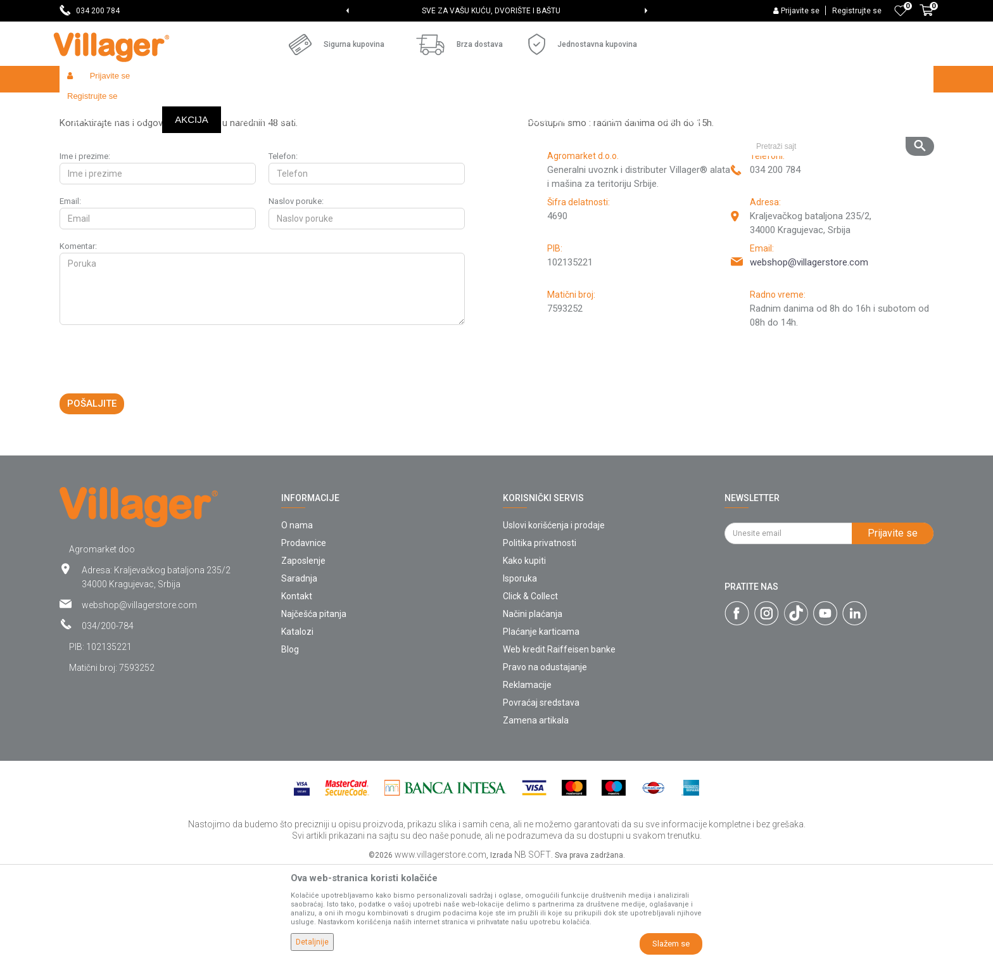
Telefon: (283, 248)
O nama (297, 618)
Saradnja (299, 671)
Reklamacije (527, 777)
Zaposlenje (303, 653)
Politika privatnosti (539, 635)
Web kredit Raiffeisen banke (559, 742)
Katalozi (297, 724)
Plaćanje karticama (541, 724)
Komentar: (78, 338)
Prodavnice (303, 635)
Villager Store (84, 106)
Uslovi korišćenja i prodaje (554, 618)
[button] (840, 105)
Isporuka (520, 671)
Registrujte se (857, 10)
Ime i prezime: (85, 248)
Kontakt (296, 689)
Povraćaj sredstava (541, 795)
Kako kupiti (524, 653)
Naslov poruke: (296, 293)
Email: (70, 293)
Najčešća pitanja (313, 706)
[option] (496, 11)
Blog (290, 742)
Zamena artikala (536, 813)
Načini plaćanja (532, 706)
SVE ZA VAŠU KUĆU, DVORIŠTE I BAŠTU (495, 10)
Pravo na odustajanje (545, 759)
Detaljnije (312, 942)
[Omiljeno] (900, 10)
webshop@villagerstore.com (809, 354)
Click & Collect (530, 689)
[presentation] (156, 451)
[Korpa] (926, 17)
